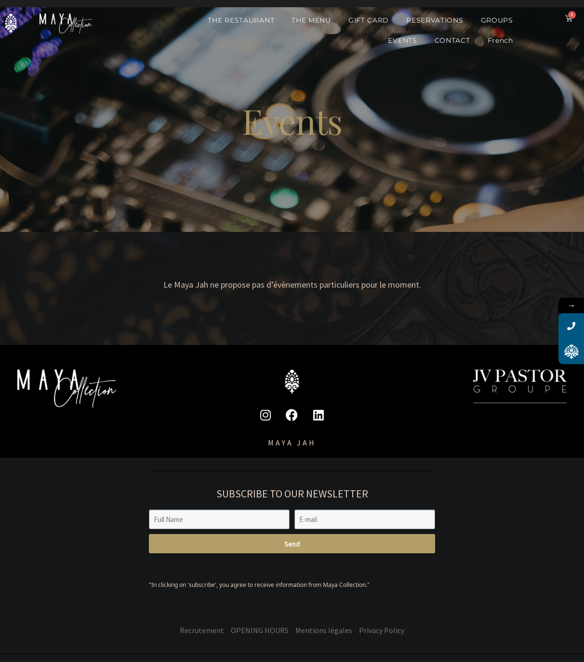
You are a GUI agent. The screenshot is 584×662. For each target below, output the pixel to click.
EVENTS (402, 40)
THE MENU (311, 20)
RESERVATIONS (434, 20)
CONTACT (452, 40)
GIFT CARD (368, 20)
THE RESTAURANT (241, 20)
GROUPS (497, 20)
